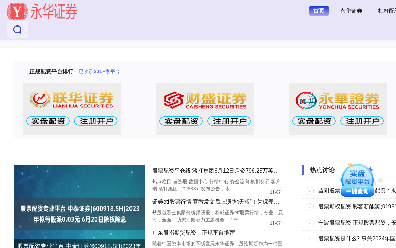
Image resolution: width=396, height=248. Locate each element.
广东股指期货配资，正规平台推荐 (193, 233)
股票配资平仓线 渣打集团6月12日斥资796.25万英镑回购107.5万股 (233, 171)
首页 (318, 11)
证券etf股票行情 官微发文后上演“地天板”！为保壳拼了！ (221, 202)
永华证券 (351, 11)
